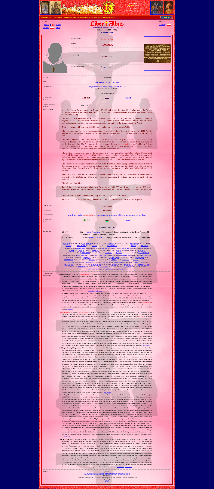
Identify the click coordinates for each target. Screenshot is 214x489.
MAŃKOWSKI (139, 257)
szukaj (58, 28)
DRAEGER (144, 246)
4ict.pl (107, 480)
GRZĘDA (81, 250)
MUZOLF (92, 259)
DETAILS (66, 17)
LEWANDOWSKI (100, 255)
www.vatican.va (120, 467)
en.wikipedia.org (146, 345)
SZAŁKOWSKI (96, 264)
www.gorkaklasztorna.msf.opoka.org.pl (94, 473)
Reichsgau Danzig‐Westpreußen (106, 215)
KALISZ (119, 253)
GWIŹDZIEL (141, 250)
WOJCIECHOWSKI (92, 269)
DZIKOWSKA (80, 248)
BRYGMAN (134, 243)
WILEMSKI (82, 266)
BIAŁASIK (111, 243)
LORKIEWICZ (126, 255)
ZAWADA (121, 269)
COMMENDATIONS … (83, 17)
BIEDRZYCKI (87, 243)
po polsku (162, 25)
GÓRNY (71, 250)
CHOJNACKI (81, 246)
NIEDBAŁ (125, 259)
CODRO (94, 246)
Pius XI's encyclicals (139, 215)
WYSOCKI (108, 269)
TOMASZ (115, 264)
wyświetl (46, 28)
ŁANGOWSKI (146, 255)
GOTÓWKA (126, 248)
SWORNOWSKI (69, 264)
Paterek (70, 215)
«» (89, 215)
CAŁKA (68, 246)
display (46, 25)
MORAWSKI (68, 259)
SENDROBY (118, 262)
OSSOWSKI (70, 262)
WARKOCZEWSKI (144, 264)
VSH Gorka (78, 215)
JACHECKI (108, 253)
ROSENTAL (104, 262)
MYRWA (114, 259)
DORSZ (133, 246)
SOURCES (73, 17)
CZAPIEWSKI (112, 246)
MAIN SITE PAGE (46, 17)
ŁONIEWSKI (87, 257)
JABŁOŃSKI (85, 253)
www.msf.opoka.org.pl (111, 473)
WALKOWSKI (128, 264)
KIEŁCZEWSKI (143, 253)
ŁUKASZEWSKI (114, 257)
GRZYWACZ (95, 250)
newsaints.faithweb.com (124, 473)
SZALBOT (66, 243)
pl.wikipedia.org (91, 290)
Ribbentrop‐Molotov (124, 215)
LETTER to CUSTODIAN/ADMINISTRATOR (103, 17)
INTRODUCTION (57, 17)
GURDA (118, 250)
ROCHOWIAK (90, 262)
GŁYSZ (104, 248)
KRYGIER (80, 255)
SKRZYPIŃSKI (139, 262)
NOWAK (136, 259)
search (58, 25)
